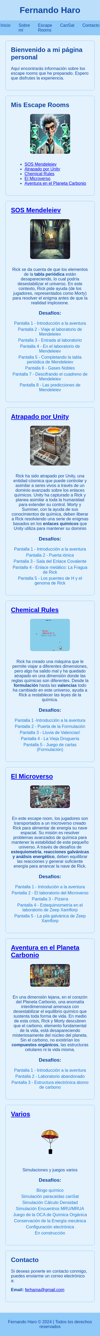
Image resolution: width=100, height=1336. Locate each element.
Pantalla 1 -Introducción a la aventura (50, 720)
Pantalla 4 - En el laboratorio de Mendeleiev (50, 348)
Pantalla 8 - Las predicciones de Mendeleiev (50, 387)
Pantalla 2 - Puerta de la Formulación (50, 726)
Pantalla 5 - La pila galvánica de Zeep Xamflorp (50, 918)
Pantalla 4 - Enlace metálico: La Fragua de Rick (50, 569)
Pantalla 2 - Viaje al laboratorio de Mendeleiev (50, 331)
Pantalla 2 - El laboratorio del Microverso (49, 893)
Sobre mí (24, 27)
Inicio (5, 25)
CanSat (67, 25)
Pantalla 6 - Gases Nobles (50, 368)
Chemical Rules (39, 174)
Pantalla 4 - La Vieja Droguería (50, 738)
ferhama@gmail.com (44, 1289)
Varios (20, 1114)
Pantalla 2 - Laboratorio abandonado (50, 1076)
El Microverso (37, 178)
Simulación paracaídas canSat (50, 1196)
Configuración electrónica (50, 1227)
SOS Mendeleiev (41, 164)
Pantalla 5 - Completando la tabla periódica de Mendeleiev (50, 359)
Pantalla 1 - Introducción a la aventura (50, 323)
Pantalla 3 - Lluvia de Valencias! (50, 732)
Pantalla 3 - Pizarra (50, 899)
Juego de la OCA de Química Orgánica (50, 1214)
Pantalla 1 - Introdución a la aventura (50, 887)
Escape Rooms (45, 27)
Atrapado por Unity (42, 169)
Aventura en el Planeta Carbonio (55, 183)
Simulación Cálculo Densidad (50, 1202)
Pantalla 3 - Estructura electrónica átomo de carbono (50, 1084)
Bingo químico (50, 1190)
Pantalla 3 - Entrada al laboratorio (50, 340)
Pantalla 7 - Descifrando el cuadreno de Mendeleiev (50, 376)
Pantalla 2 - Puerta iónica (50, 555)
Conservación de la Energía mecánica (50, 1221)
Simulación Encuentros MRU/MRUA (50, 1208)
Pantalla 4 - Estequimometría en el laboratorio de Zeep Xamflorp (50, 907)
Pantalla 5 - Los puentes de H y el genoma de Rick (50, 580)
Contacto (90, 25)
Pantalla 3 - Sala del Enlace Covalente (50, 561)
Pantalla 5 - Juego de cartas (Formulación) (50, 747)
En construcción (50, 1233)
